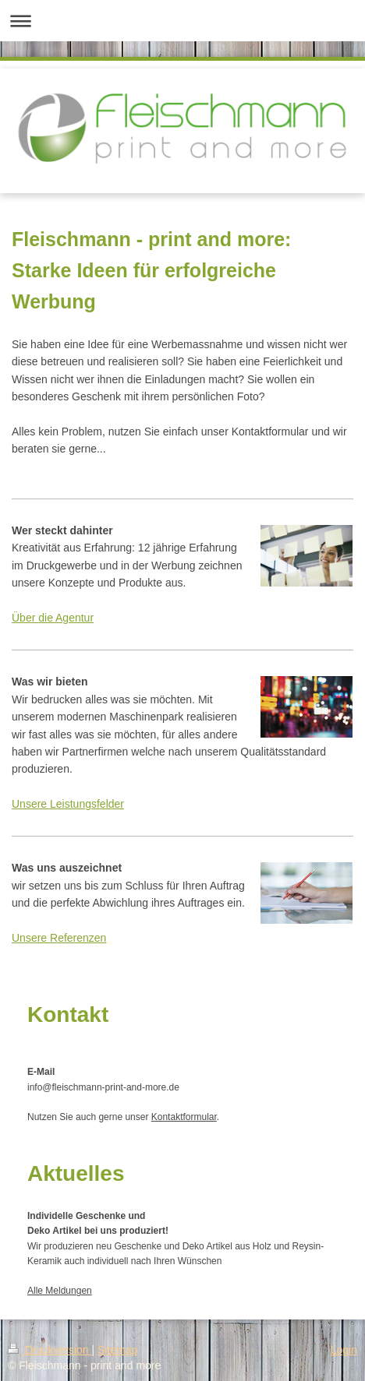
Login (344, 1350)
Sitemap (117, 1350)
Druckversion (49, 1350)
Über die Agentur (53, 617)
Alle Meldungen (59, 1290)
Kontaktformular (184, 1116)
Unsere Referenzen (59, 938)
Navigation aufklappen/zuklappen (182, 20)
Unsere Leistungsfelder (68, 804)
